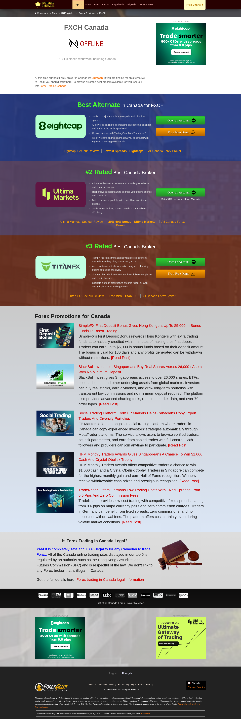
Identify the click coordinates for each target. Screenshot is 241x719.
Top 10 (78, 4)
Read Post (145, 713)
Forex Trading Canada (52, 86)
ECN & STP (146, 4)
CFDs (105, 4)
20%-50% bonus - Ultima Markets (187, 198)
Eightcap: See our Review (81, 158)
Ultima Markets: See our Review (81, 229)
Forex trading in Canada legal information (100, 576)
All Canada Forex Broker (164, 158)
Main (55, 13)
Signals (131, 4)
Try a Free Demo (186, 131)
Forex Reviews (87, 13)
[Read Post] (120, 358)
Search (141, 684)
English (68, 13)
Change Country (196, 687)
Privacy (112, 684)
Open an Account (186, 121)
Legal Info (118, 4)
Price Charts (195, 4)
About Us (92, 684)
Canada (41, 13)
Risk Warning (124, 684)
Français (127, 673)
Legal (133, 684)
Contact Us (103, 684)
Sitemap (149, 684)
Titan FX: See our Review (86, 303)
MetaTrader (92, 4)
